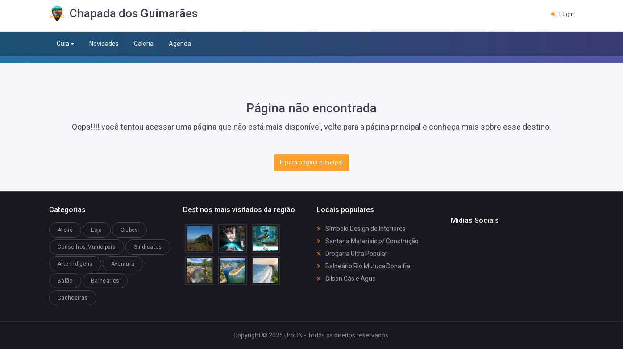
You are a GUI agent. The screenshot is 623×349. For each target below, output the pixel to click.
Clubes (129, 230)
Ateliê (65, 230)
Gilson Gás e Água (346, 278)
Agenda (180, 43)
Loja (96, 230)
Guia (65, 44)
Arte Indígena (75, 264)
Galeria (144, 43)
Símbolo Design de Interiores (361, 228)
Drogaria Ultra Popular (352, 253)
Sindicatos (148, 247)
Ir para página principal (311, 162)
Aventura (123, 264)
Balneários (105, 281)
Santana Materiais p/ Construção (368, 241)
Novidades (104, 43)
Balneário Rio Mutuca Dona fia (363, 266)
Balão (65, 281)
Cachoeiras (73, 298)
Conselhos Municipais (87, 247)
